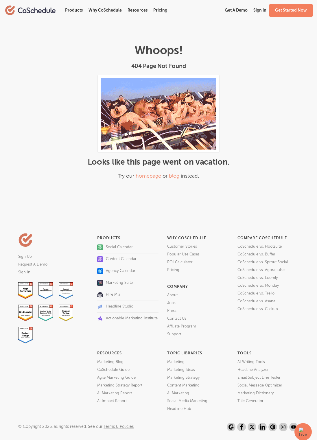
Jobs (171, 303)
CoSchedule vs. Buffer (256, 254)
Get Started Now (291, 10)
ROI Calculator (180, 262)
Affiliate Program (181, 326)
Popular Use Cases (183, 254)
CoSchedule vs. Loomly (257, 278)
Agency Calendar (116, 271)
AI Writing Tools (251, 362)
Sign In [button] (259, 10)
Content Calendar (117, 259)
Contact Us (176, 319)
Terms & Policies (119, 427)
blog (174, 176)
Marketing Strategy (183, 378)
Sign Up (25, 257)
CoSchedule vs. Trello (255, 293)
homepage (148, 176)
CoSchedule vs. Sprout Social (262, 262)
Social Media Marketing (187, 401)
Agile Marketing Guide (116, 378)
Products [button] (74, 10)
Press (171, 311)
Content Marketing (183, 385)
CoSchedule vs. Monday (258, 286)
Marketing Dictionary (255, 393)
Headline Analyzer (253, 370)
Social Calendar (115, 247)
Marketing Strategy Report (119, 385)
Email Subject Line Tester (259, 378)
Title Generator (250, 401)
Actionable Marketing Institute (127, 318)
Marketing (176, 362)
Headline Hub (179, 409)
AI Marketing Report (114, 393)
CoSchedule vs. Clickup (257, 309)
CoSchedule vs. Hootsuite (259, 246)
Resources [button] (138, 10)
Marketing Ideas (181, 370)
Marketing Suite (115, 283)
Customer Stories (182, 246)
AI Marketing (178, 393)
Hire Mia (108, 295)
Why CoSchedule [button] (105, 10)
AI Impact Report (112, 401)
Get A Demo (236, 10)
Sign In (24, 272)
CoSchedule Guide (113, 370)
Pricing (160, 10)
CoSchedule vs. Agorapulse (261, 270)
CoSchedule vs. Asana (256, 301)
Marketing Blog (110, 362)
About (172, 295)
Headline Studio (115, 307)
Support (174, 334)
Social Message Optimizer (259, 385)
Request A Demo (32, 264)
